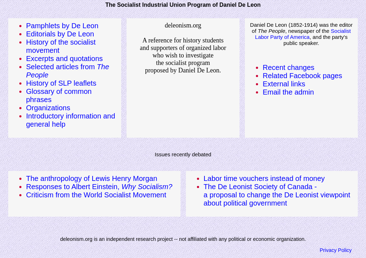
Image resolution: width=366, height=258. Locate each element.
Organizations (48, 108)
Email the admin (288, 92)
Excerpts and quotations (64, 58)
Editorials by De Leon (60, 34)
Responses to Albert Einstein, (99, 187)
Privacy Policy (336, 250)
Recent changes (289, 67)
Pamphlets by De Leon (62, 26)
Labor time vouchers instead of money (264, 178)
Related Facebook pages (302, 76)
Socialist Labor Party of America (303, 34)
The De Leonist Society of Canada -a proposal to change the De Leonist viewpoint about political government (277, 195)
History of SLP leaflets (61, 83)
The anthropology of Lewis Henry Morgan (91, 178)
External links (284, 84)
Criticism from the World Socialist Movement (96, 195)
